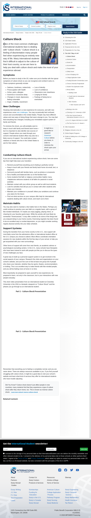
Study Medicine (52, 503)
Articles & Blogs (52, 480)
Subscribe (84, 449)
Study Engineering (71, 489)
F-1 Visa (14, 495)
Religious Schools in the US (73, 130)
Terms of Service (53, 483)
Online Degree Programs (72, 133)
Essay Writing (16, 489)
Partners (14, 480)
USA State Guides (70, 40)
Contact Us (33, 477)
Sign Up (79, 7)
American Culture (71, 59)
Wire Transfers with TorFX (78, 104)
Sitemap (68, 477)
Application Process (71, 44)
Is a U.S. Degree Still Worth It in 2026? (77, 120)
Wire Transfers (73, 101)
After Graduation (70, 127)
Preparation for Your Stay (72, 50)
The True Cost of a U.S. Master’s (75, 123)
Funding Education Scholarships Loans (77, 80)
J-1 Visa (14, 492)
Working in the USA (72, 109)
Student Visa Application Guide (75, 86)
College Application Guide (74, 77)
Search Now (70, 26)
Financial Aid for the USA (72, 47)
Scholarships (33, 489)
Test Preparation (17, 498)
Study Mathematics (72, 497)
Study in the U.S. (35, 497)
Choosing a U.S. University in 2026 (76, 112)
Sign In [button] (85, 7)
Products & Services (47, 15)
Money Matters (71, 89)
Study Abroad (34, 503)
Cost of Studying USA (72, 74)
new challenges (22, 112)
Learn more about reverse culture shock (24, 392)
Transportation (70, 68)
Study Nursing (52, 500)
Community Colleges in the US (74, 141)
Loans (13, 500)
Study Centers (28, 15)
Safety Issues (70, 71)
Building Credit (73, 92)
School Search (10, 15)
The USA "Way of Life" (72, 53)
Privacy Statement (37, 458)
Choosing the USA (70, 37)
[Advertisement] (31, 418)
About (13, 477)
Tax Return (69, 503)
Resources (65, 15)
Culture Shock (71, 56)
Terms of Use (23, 458)
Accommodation (71, 65)
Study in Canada (35, 500)
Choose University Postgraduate (75, 83)
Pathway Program (53, 497)
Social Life (69, 62)
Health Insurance (71, 500)
